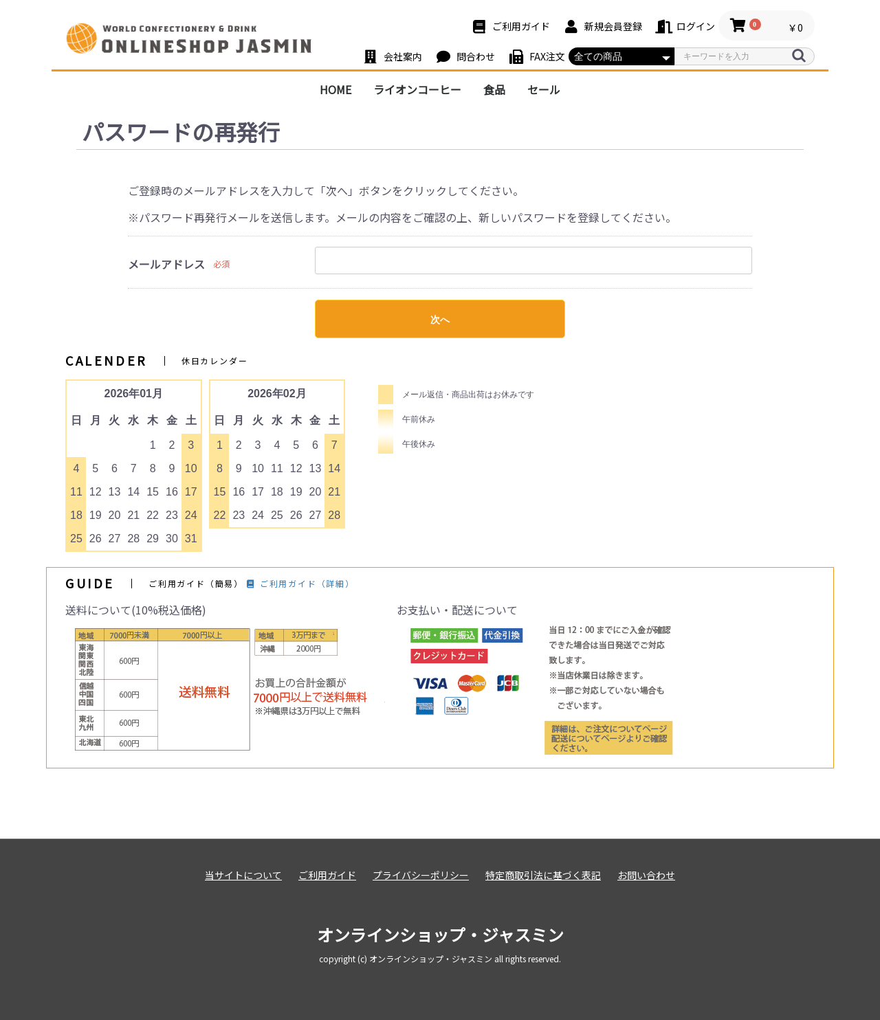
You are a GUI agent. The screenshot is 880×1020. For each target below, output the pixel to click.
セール (543, 89)
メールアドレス (166, 264)
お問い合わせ (646, 875)
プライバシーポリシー (421, 875)
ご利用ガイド (327, 875)
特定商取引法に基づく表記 (543, 875)
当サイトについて (243, 875)
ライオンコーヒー (417, 89)
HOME (335, 89)
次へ (440, 319)
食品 (494, 89)
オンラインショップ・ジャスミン (440, 934)
